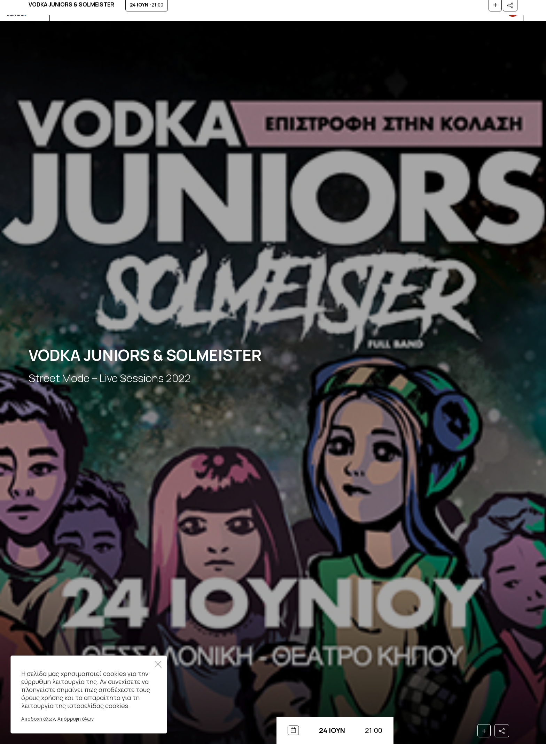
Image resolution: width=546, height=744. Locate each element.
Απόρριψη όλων (75, 718)
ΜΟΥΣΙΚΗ (65, 10)
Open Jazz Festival (107, 10)
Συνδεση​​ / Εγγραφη (491, 11)
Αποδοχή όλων (38, 718)
